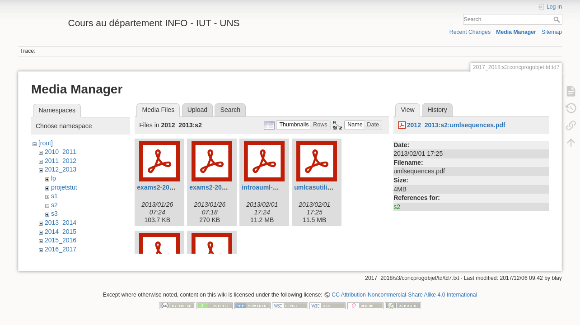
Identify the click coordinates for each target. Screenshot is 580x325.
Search (557, 19)
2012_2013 (60, 169)
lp (53, 178)
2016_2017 (60, 249)
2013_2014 (60, 222)
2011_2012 (60, 160)
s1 (54, 196)
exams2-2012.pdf (214, 187)
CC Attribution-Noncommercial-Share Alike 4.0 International (404, 295)
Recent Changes (470, 32)
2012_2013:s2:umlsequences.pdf (456, 125)
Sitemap (552, 32)
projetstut (64, 187)
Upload (197, 109)
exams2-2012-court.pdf (171, 187)
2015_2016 (60, 240)
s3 (54, 213)
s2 (54, 205)
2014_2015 (60, 231)
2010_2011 (60, 151)
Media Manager (516, 32)
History (437, 109)
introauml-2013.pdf (270, 187)
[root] (45, 143)
